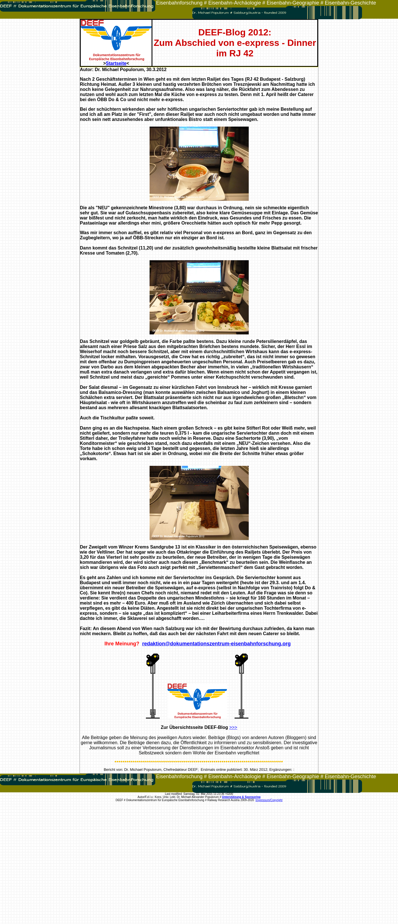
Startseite (116, 63)
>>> (233, 727)
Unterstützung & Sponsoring (241, 797)
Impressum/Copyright (269, 800)
